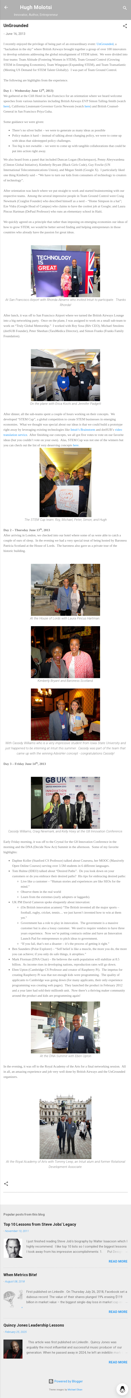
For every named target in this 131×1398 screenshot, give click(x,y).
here (6, 106)
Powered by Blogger (65, 1381)
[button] (125, 26)
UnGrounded (105, 44)
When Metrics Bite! (20, 1274)
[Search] (125, 8)
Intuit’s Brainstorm (82, 429)
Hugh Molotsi (36, 7)
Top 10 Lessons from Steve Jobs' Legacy (39, 1224)
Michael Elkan (75, 1389)
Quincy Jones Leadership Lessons (33, 1325)
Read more (118, 1261)
